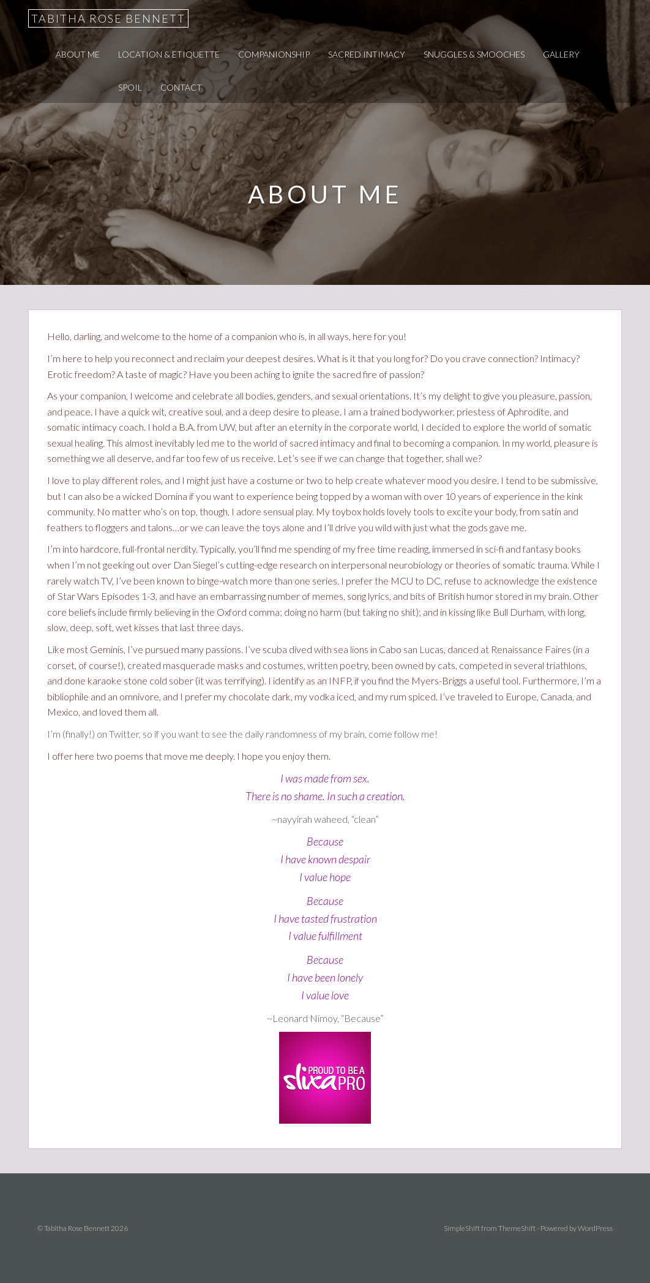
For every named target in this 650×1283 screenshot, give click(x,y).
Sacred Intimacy (366, 54)
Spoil (130, 87)
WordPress (595, 1228)
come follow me (401, 734)
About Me (78, 54)
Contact (181, 87)
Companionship (274, 54)
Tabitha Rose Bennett (108, 18)
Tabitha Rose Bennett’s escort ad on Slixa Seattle (325, 1078)
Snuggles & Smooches (474, 54)
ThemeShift (517, 1228)
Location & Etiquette (169, 54)
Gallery (561, 54)
